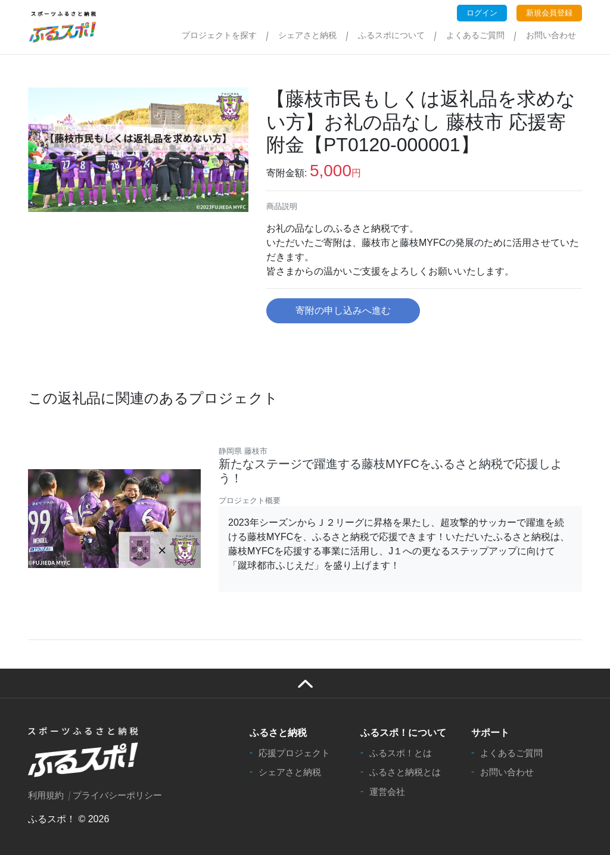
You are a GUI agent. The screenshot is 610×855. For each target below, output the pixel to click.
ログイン (481, 12)
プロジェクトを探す (219, 35)
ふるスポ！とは (400, 753)
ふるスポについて (391, 35)
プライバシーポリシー (117, 795)
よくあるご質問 (475, 35)
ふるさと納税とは (405, 772)
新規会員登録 (549, 12)
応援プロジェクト (294, 753)
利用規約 (46, 795)
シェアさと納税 (307, 35)
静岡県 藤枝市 (243, 451)
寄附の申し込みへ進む (343, 310)
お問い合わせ (551, 35)
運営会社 (387, 792)
